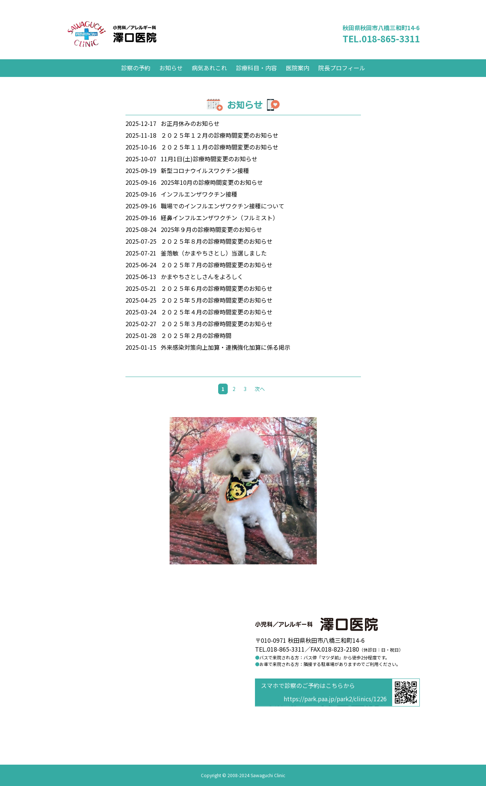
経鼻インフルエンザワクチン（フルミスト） (220, 226)
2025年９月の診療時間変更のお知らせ (211, 238)
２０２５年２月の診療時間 (196, 344)
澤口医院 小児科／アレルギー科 (127, 38)
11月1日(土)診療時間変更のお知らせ (209, 167)
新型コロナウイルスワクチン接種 (205, 179)
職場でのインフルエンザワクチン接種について (222, 214)
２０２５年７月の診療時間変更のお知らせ (217, 273)
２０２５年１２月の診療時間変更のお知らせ (220, 144)
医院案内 (297, 76)
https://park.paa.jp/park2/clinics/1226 (335, 699)
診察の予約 (135, 76)
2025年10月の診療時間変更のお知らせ (212, 191)
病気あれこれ (209, 76)
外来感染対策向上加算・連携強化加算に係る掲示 (225, 356)
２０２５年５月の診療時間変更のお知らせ (217, 308)
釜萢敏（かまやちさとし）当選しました (214, 261)
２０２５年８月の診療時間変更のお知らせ (217, 250)
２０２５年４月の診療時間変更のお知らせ (217, 320)
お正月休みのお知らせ (190, 132)
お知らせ (171, 76)
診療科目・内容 (256, 76)
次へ (260, 397)
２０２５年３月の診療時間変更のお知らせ (217, 332)
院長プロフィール (341, 76)
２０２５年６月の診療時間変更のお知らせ (217, 297)
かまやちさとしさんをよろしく (202, 285)
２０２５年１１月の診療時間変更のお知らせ (220, 155)
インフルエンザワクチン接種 (199, 202)
